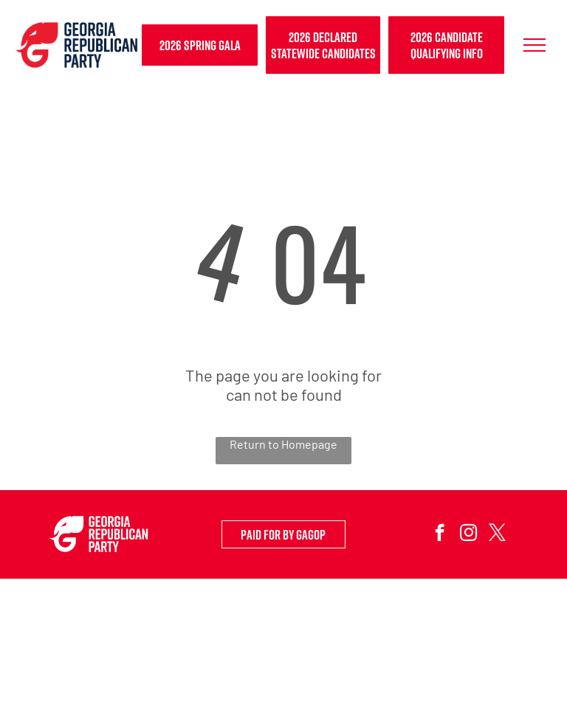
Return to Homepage (283, 444)
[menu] (534, 45)
